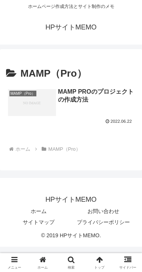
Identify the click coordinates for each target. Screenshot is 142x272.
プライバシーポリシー (103, 222)
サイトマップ (39, 222)
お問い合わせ (103, 211)
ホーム (39, 211)
